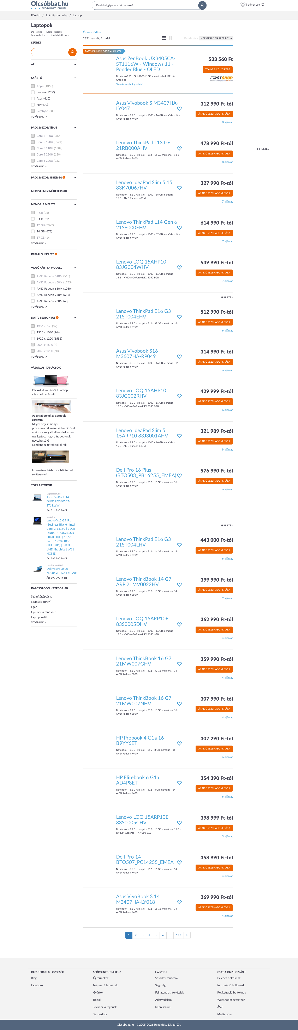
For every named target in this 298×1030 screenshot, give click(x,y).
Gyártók (98, 992)
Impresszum (163, 1007)
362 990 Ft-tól (217, 619)
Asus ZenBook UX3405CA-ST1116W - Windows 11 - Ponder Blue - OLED (145, 64)
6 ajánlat (227, 330)
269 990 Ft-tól (217, 897)
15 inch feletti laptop (59, 35)
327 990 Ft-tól (217, 183)
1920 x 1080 (45, 332)
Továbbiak (39, 116)
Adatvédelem (163, 999)
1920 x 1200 (45, 338)
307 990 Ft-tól (217, 699)
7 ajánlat (227, 201)
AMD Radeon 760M (49, 301)
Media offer (224, 1014)
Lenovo (41, 92)
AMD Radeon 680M (49, 288)
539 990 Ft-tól (217, 262)
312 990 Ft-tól (217, 104)
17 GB (41, 237)
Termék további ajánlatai (129, 84)
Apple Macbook (54, 32)
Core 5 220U (45, 160)
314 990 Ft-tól (217, 352)
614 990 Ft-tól (217, 223)
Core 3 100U (45, 136)
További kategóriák (105, 1007)
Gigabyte (42, 111)
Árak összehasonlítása (214, 114)
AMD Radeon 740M (49, 295)
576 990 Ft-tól (217, 471)
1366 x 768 (44, 326)
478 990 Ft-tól (217, 143)
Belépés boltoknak (228, 978)
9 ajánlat (227, 449)
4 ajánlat (227, 638)
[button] (253, 4)
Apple (40, 86)
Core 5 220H (45, 154)
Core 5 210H (45, 148)
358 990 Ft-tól (217, 857)
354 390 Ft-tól (217, 778)
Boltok (97, 999)
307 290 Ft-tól (217, 738)
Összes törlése (92, 32)
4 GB (40, 212)
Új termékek (100, 978)
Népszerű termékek (105, 985)
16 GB (41, 231)
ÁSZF (220, 1007)
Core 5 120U (45, 142)
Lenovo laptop (38, 35)
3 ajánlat (227, 836)
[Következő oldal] (187, 935)
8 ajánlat (227, 122)
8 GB (40, 219)
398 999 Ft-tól (217, 818)
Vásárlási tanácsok (166, 978)
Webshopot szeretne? (231, 999)
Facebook (37, 985)
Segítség (160, 985)
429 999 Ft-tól (217, 391)
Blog (34, 978)
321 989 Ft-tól (217, 431)
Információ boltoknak (231, 985)
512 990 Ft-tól (217, 312)
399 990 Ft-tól (217, 580)
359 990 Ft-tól (217, 659)
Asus (40, 98)
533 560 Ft (220, 59)
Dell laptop (36, 32)
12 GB (41, 225)
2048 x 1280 (45, 351)
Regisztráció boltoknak (231, 992)
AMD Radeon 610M (49, 276)
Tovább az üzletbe (217, 69)
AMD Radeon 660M (49, 282)
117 (178, 935)
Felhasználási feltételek (169, 992)
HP (39, 104)
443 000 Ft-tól (217, 540)
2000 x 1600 (45, 345)
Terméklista (100, 1014)
